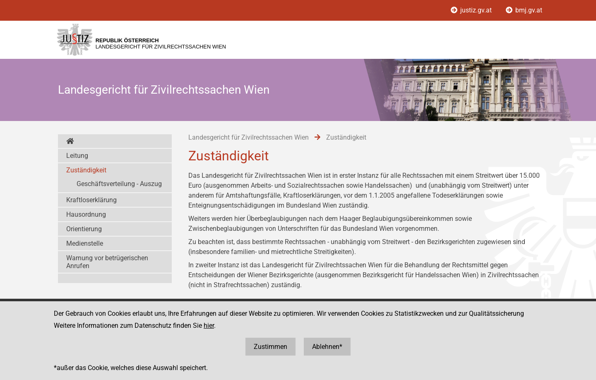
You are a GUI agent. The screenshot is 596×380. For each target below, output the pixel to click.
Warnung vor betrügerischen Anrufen (107, 262)
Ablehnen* (327, 347)
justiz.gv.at (472, 10)
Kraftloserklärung (91, 200)
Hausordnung (86, 214)
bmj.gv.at (524, 10)
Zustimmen (270, 347)
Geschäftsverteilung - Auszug (119, 184)
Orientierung (84, 229)
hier (209, 325)
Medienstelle (84, 243)
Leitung (77, 156)
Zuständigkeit (86, 170)
